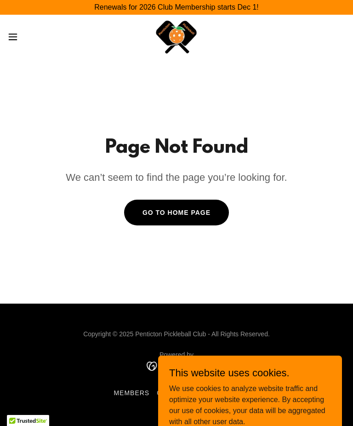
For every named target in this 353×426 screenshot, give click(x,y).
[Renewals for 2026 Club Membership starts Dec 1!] (176, 7)
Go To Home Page (176, 212)
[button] (30, 37)
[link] (176, 36)
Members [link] (131, 393)
